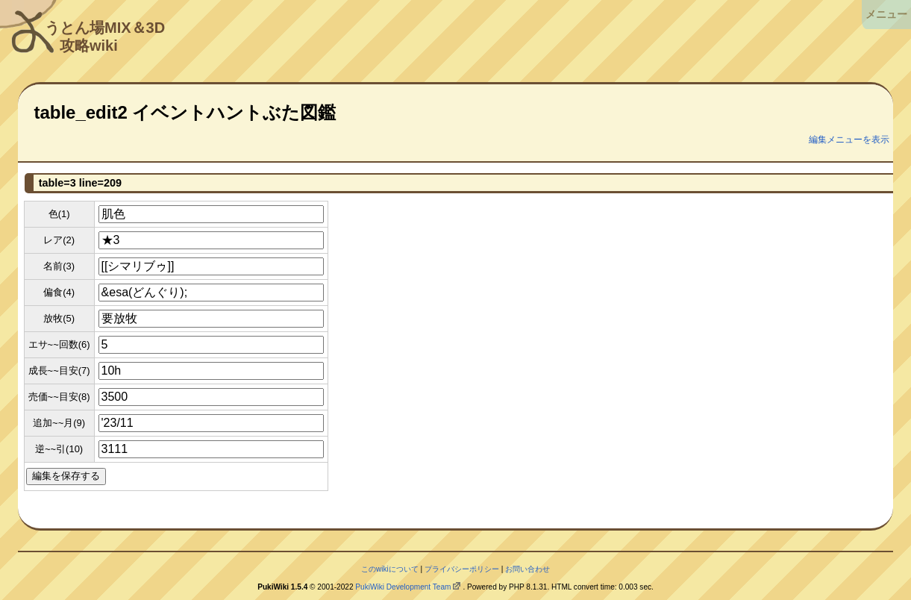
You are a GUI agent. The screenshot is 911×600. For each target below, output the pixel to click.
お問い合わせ (527, 569)
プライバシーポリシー (462, 569)
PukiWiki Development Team (403, 587)
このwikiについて (390, 569)
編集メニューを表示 (849, 139)
